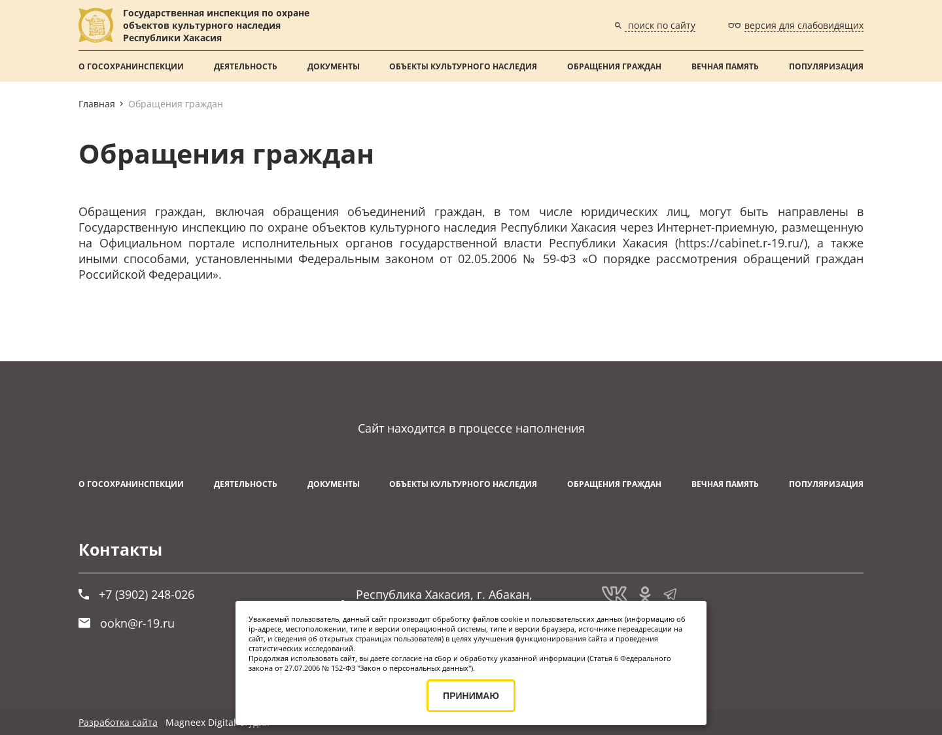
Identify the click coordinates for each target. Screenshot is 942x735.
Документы (333, 66)
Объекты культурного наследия (463, 66)
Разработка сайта (118, 722)
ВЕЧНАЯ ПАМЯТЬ (725, 66)
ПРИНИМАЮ (471, 695)
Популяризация (826, 66)
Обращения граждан (614, 66)
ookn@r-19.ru (126, 623)
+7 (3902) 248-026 (136, 594)
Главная (96, 104)
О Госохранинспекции (131, 66)
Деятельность (245, 66)
